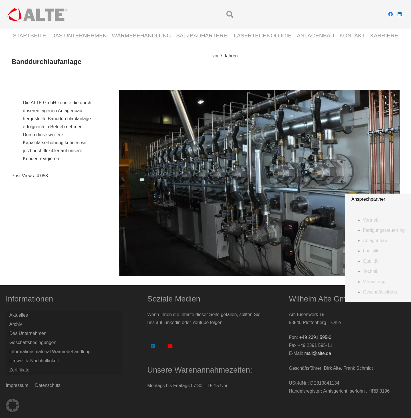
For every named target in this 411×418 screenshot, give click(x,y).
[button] (229, 14)
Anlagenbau (375, 240)
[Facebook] (390, 14)
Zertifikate (19, 369)
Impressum (17, 385)
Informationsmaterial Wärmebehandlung (50, 351)
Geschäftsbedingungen (33, 342)
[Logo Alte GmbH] (37, 14)
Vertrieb (370, 220)
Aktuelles (18, 315)
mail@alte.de (317, 353)
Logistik (370, 250)
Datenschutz (48, 385)
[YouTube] (170, 346)
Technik (370, 271)
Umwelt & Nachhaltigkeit (34, 360)
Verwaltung (374, 281)
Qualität (370, 261)
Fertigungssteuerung (384, 230)
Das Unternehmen (28, 333)
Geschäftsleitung (380, 292)
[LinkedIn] (399, 14)
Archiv (15, 324)
